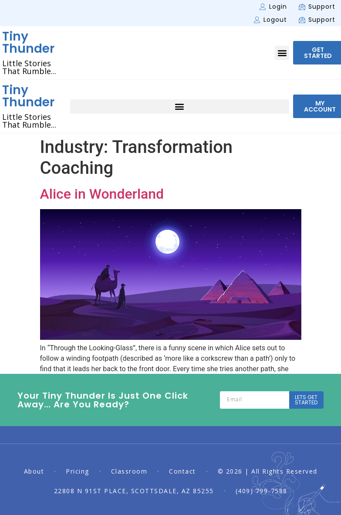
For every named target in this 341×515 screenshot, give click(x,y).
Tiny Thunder (28, 42)
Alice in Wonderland (102, 194)
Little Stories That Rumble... (29, 67)
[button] (282, 53)
